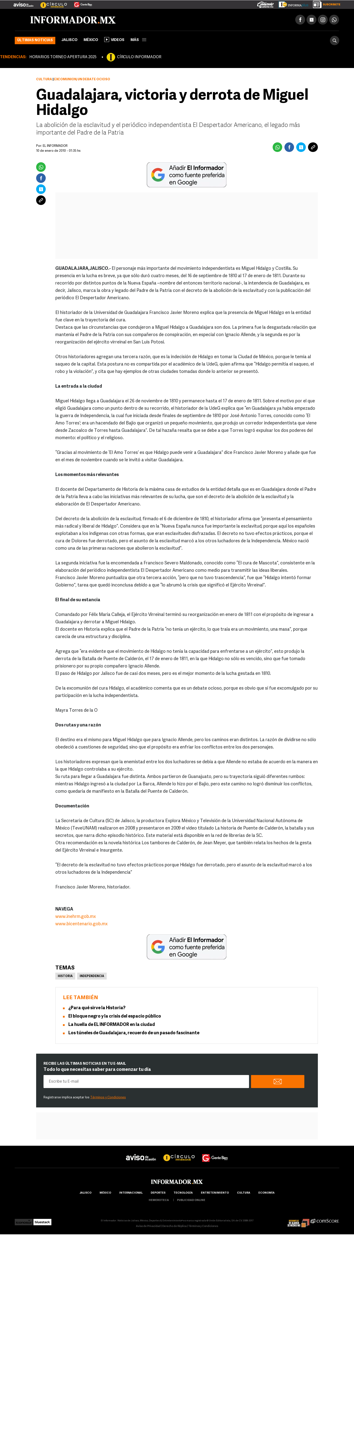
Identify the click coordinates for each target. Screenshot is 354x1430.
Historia (65, 976)
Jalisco (69, 40)
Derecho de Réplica (174, 1226)
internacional (131, 1193)
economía (266, 1193)
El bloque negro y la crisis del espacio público (114, 1016)
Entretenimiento (215, 1193)
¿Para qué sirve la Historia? (96, 1008)
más (138, 40)
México (91, 40)
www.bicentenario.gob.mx (81, 924)
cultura (243, 1193)
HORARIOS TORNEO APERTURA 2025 (62, 57)
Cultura (44, 79)
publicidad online (191, 1200)
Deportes (158, 1193)
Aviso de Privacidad (148, 1226)
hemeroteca (159, 1200)
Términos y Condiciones (108, 1097)
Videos (114, 39)
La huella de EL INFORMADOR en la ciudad (111, 1024)
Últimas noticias (35, 40)
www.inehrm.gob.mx (75, 916)
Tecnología (183, 1193)
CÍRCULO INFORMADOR (139, 57)
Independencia (92, 976)
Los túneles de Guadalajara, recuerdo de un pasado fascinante (133, 1033)
